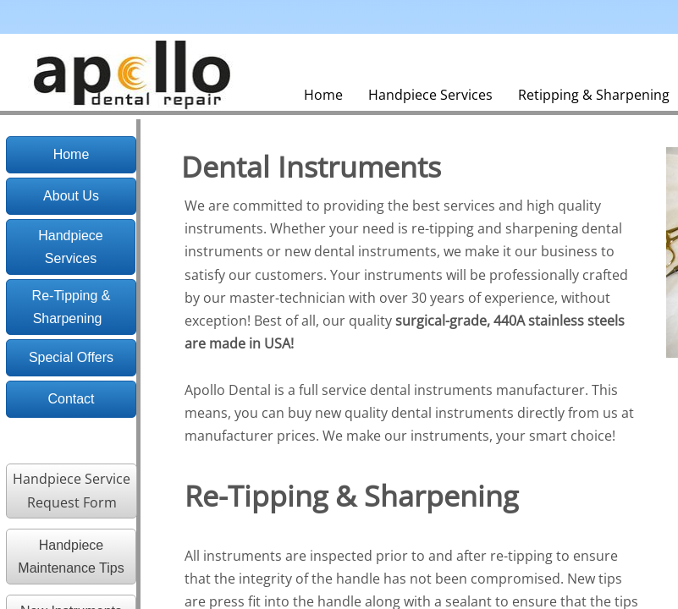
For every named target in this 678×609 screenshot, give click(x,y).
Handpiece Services (430, 94)
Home (323, 94)
